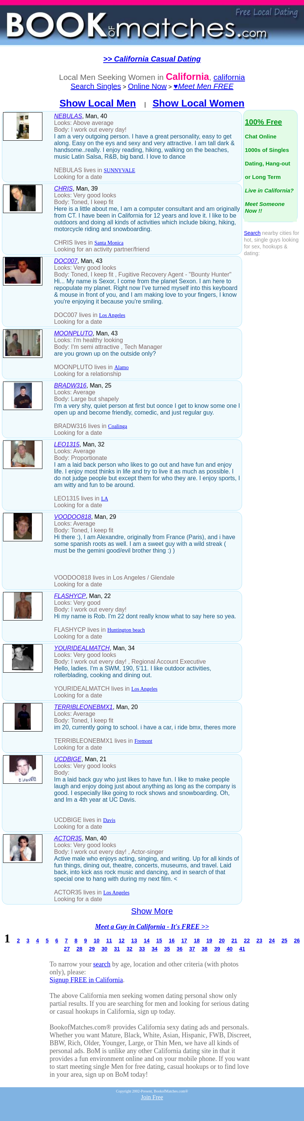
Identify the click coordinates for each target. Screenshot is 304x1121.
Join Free (152, 1097)
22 (247, 941)
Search (252, 233)
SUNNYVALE (119, 170)
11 (109, 941)
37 (192, 949)
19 (209, 941)
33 (142, 949)
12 (122, 941)
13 (134, 941)
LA (104, 499)
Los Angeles (112, 315)
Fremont (143, 741)
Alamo (121, 367)
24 (272, 941)
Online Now (147, 86)
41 (242, 949)
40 (230, 949)
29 (92, 949)
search (101, 964)
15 (159, 941)
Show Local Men (98, 103)
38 (205, 949)
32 (129, 949)
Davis (109, 820)
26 (297, 941)
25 (284, 941)
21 (234, 941)
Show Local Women (198, 103)
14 (147, 941)
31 (117, 949)
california (229, 77)
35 (167, 949)
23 (259, 941)
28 (80, 949)
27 (67, 949)
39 (217, 949)
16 (172, 941)
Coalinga (117, 426)
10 (97, 941)
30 (104, 949)
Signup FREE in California (86, 980)
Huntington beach (126, 630)
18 (197, 941)
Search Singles (96, 86)
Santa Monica (109, 243)
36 (180, 949)
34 (155, 949)
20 (222, 941)
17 (184, 941)
